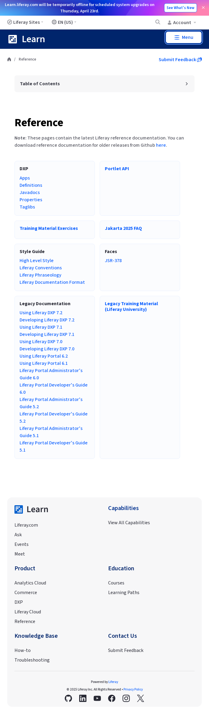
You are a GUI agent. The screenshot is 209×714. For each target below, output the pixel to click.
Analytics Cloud (30, 583)
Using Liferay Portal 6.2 (44, 356)
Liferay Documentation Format (52, 282)
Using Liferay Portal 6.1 (44, 363)
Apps (25, 178)
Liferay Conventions (41, 268)
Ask (18, 534)
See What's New (181, 8)
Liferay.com (26, 525)
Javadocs (30, 192)
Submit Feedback (180, 59)
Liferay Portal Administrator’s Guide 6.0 (51, 374)
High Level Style (37, 260)
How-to (22, 650)
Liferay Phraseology (40, 275)
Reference (38, 123)
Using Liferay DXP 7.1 (41, 327)
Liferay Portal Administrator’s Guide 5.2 (51, 403)
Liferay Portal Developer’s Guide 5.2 (54, 417)
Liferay (113, 682)
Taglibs (27, 207)
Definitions (31, 185)
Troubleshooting (32, 660)
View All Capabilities (129, 522)
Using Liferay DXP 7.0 (41, 341)
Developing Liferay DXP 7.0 (47, 349)
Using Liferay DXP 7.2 (41, 312)
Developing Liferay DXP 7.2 (47, 320)
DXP (18, 602)
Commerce (25, 592)
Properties (31, 199)
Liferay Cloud (27, 612)
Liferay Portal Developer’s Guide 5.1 (54, 446)
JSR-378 (113, 260)
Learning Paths (123, 592)
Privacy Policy (133, 689)
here (161, 145)
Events (21, 544)
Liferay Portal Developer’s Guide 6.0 (54, 389)
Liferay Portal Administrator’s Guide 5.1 (51, 432)
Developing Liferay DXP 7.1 (47, 334)
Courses (116, 583)
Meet (19, 554)
